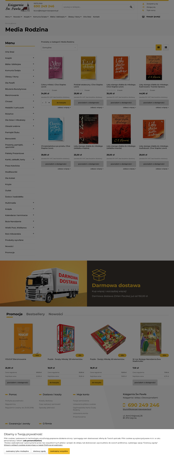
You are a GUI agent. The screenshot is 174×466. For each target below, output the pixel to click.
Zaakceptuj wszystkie (59, 451)
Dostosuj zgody (39, 451)
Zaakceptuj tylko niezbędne (17, 451)
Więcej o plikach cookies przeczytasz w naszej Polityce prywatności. (33, 445)
